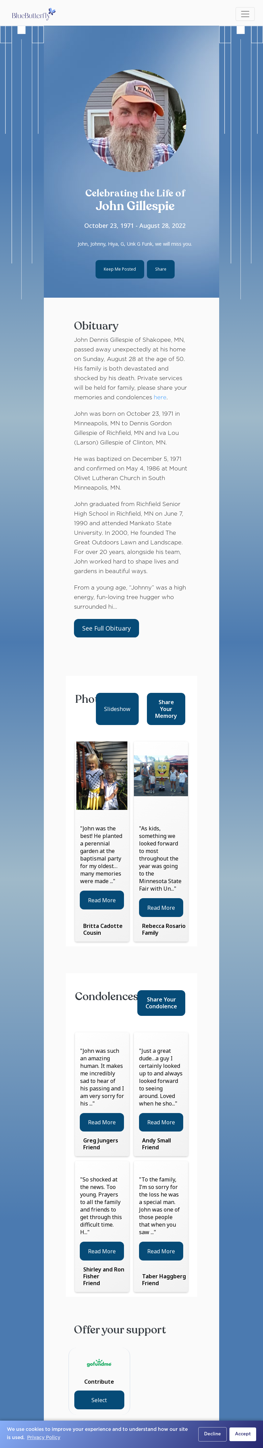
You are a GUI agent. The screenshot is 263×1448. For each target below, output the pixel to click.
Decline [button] (212, 1434)
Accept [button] (243, 1434)
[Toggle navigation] (245, 14)
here (160, 398)
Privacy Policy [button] (43, 1438)
